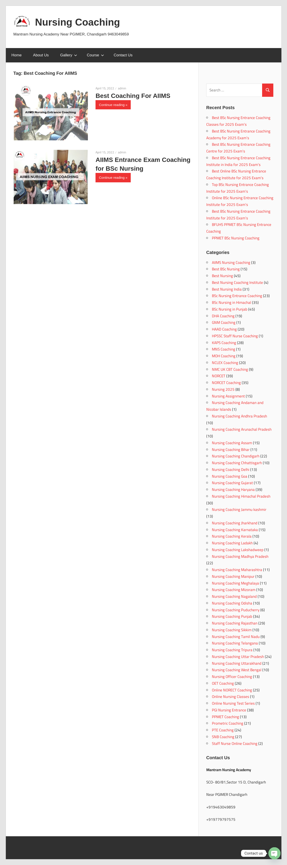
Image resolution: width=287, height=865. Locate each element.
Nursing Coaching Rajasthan (234, 623)
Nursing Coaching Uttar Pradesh (238, 656)
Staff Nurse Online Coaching (234, 743)
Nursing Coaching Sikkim (232, 629)
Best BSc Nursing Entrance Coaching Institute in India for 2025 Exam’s (238, 161)
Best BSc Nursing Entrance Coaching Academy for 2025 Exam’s (238, 134)
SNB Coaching (223, 736)
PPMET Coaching (225, 716)
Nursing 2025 (223, 389)
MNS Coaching (223, 349)
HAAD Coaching (224, 329)
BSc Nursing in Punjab (229, 309)
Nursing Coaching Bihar (231, 449)
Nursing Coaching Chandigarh (235, 456)
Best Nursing (222, 275)
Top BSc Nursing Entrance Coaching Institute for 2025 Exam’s (237, 188)
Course (95, 55)
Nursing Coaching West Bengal (236, 669)
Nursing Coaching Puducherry (235, 609)
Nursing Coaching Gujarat (232, 482)
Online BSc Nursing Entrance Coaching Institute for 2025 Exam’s (239, 201)
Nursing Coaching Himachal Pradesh (241, 496)
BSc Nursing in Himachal (231, 302)
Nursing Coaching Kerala (232, 536)
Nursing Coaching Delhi (230, 469)
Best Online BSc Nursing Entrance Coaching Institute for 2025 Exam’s (236, 174)
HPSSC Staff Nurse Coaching (235, 336)
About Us (41, 55)
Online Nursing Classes (230, 696)
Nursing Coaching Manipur (233, 576)
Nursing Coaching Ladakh (232, 543)
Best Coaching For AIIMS (133, 95)
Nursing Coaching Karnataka (235, 529)
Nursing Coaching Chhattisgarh (237, 462)
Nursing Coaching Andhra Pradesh (239, 416)
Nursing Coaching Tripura (232, 649)
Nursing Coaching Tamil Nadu (236, 636)
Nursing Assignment (228, 396)
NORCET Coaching (226, 382)
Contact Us (123, 55)
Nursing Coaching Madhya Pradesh (240, 556)
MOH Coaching (223, 356)
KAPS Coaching (224, 342)
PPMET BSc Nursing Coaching (235, 238)
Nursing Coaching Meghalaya (235, 583)
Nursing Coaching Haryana (233, 489)
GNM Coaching (223, 322)
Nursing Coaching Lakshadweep (237, 549)
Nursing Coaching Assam (232, 442)
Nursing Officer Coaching (232, 676)
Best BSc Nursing (226, 269)
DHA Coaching (223, 316)
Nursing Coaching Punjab (232, 616)
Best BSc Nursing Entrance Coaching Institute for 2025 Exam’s (238, 215)
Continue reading (111, 105)
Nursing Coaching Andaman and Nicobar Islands (234, 406)
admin (122, 88)
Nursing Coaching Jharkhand (234, 523)
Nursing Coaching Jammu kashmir (239, 509)
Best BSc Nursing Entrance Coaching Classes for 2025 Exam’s (238, 121)
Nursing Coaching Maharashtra (237, 569)
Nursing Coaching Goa (229, 476)
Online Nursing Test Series (233, 703)
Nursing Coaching (77, 22)
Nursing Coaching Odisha (232, 603)
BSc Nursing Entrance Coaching (237, 295)
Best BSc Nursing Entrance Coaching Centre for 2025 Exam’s (238, 148)
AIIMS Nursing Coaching (231, 262)
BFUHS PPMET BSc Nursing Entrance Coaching (238, 228)
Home (16, 55)
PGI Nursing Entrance (229, 710)
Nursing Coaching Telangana (235, 643)
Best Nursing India (227, 289)
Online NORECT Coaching (232, 690)
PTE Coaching (223, 730)
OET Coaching (223, 683)
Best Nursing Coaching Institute (237, 282)
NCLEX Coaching (225, 362)
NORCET (218, 376)
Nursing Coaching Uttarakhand (236, 663)
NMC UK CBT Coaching (230, 369)
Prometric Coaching (227, 723)
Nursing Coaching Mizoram (233, 589)
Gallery (68, 55)
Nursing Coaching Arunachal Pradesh (242, 429)
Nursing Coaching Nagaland (234, 596)
